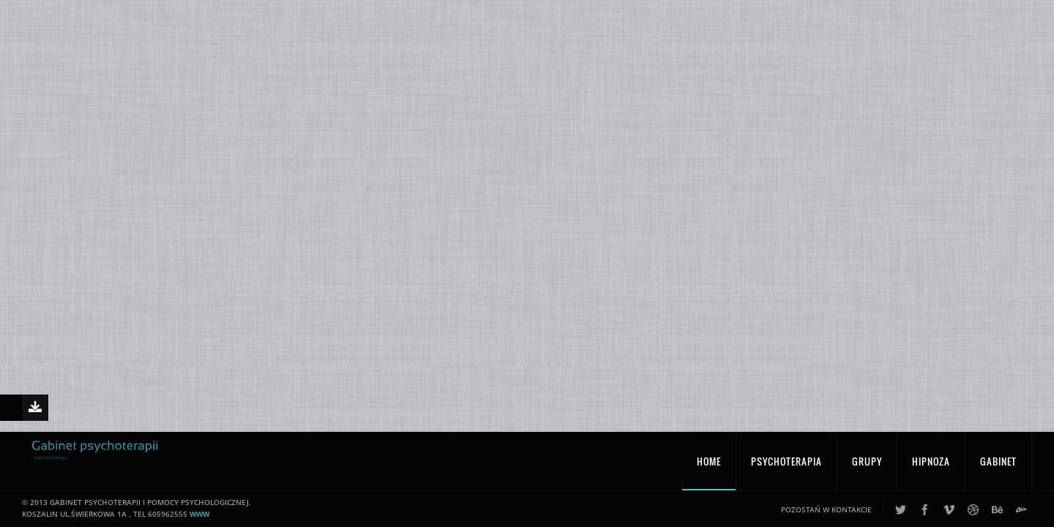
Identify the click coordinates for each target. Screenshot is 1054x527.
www (199, 520)
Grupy (867, 467)
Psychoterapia (786, 467)
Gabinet (998, 467)
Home (709, 467)
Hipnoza (931, 467)
